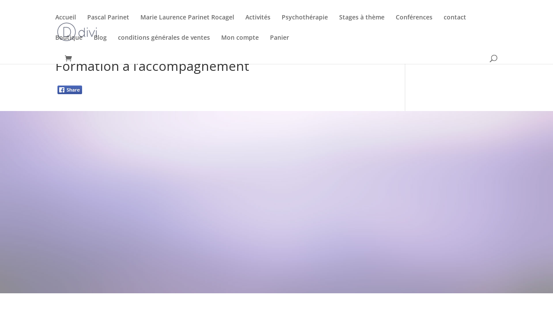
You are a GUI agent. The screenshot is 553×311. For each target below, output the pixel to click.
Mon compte (240, 38)
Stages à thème (362, 17)
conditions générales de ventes (164, 38)
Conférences (414, 17)
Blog (100, 38)
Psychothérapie (305, 17)
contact (455, 17)
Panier (279, 38)
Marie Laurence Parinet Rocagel (187, 17)
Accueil (65, 17)
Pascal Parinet (108, 17)
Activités (257, 17)
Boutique (69, 38)
